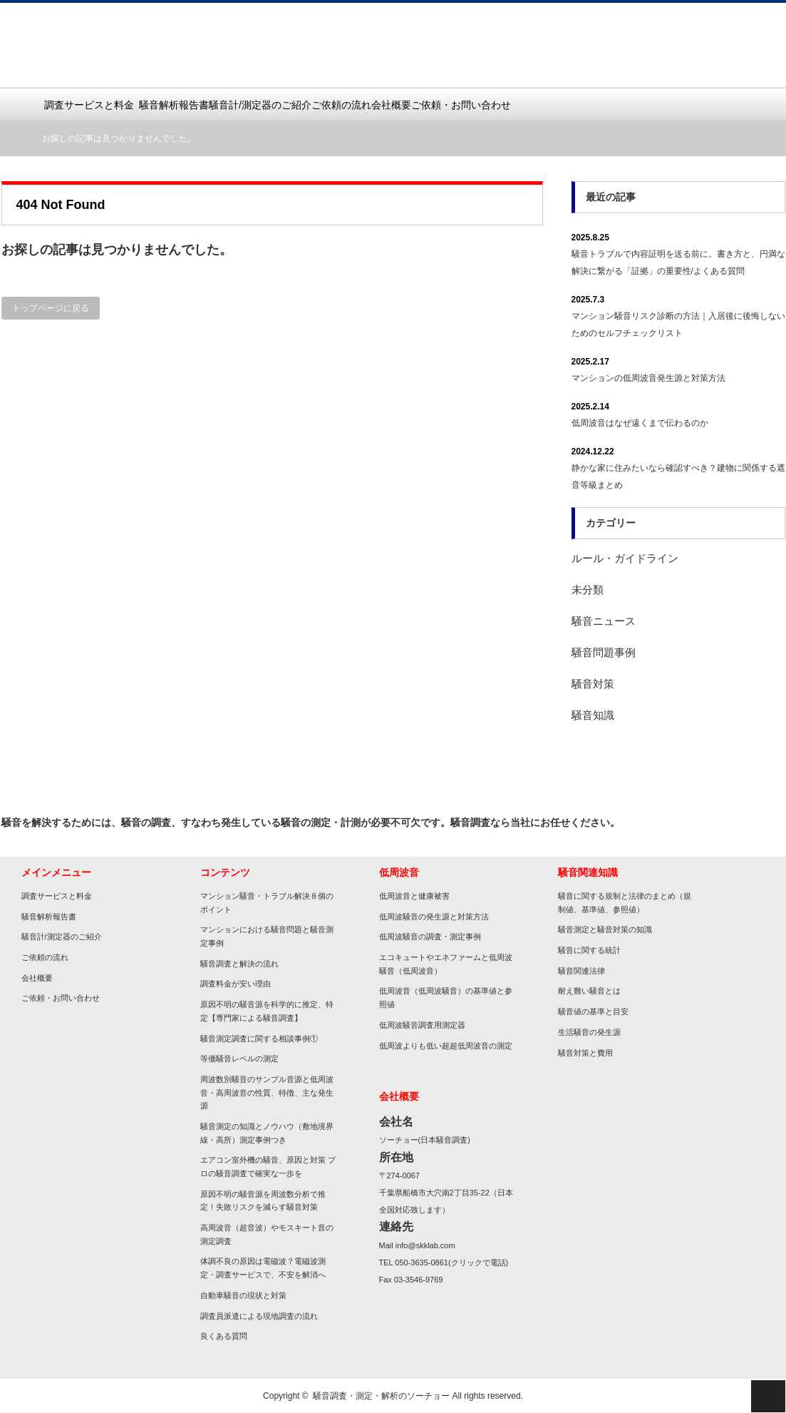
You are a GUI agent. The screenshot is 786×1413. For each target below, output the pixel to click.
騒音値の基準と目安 (593, 1011)
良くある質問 (223, 1336)
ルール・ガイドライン (625, 558)
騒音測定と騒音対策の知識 (605, 929)
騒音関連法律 (581, 970)
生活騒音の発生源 (589, 1032)
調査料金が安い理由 (235, 983)
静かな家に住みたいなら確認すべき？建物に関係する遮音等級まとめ (678, 476)
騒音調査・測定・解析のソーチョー (381, 1396)
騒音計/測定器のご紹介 (260, 105)
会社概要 (391, 105)
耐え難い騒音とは (589, 990)
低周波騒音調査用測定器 (422, 1025)
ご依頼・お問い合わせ (461, 105)
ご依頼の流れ (341, 105)
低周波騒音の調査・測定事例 (430, 936)
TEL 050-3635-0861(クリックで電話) (444, 1262)
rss (768, 823)
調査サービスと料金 (91, 105)
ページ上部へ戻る (768, 1396)
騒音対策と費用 (585, 1053)
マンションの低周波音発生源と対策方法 (648, 378)
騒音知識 (593, 715)
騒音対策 (593, 684)
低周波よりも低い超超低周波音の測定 (445, 1045)
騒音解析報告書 (174, 105)
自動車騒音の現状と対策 (243, 1295)
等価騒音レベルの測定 (239, 1058)
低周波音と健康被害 (414, 896)
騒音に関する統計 (589, 950)
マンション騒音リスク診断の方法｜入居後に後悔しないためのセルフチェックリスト (678, 324)
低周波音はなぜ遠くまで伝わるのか (640, 423)
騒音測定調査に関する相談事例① (259, 1038)
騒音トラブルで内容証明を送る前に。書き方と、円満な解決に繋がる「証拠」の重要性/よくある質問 (678, 262)
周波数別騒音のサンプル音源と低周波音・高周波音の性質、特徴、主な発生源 (266, 1092)
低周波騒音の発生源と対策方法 (434, 916)
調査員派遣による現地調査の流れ (259, 1316)
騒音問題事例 (604, 652)
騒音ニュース (604, 621)
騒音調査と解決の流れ (239, 963)
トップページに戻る (50, 308)
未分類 (588, 589)
